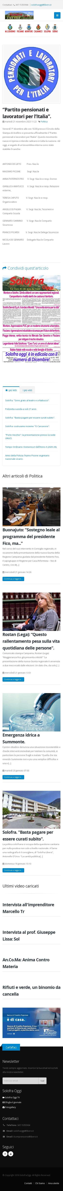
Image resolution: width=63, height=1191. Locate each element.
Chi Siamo (40, 1183)
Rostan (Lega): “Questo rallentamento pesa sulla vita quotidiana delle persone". (31, 641)
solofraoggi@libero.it (41, 4)
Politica (44, 121)
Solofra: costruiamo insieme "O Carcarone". (27, 426)
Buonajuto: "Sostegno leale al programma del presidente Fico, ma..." (31, 536)
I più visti (27, 390)
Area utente (53, 1183)
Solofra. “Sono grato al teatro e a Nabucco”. (27, 400)
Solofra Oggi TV (11, 1097)
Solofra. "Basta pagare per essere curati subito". (30, 417)
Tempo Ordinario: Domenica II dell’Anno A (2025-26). (31, 446)
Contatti (28, 1183)
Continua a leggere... (13, 579)
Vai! (42, 1080)
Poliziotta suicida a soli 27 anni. (21, 409)
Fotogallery (9, 1107)
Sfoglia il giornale (12, 1102)
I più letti (11, 390)
